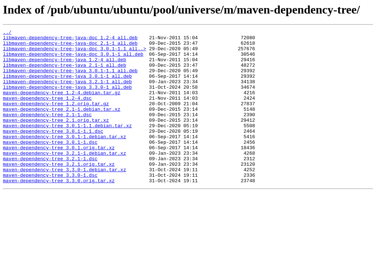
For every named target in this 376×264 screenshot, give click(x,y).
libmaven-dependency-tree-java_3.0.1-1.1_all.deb (70, 79)
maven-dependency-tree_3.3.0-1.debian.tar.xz (64, 198)
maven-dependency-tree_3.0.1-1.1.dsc (53, 151)
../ (7, 33)
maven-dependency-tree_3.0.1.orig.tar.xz (59, 171)
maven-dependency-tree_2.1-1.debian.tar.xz (61, 125)
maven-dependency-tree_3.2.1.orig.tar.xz (59, 191)
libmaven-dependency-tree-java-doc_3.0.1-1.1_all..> (74, 53)
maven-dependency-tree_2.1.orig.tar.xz (56, 138)
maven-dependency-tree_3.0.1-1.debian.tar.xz (64, 158)
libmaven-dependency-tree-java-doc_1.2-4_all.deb (70, 39)
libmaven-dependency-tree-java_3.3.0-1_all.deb (67, 99)
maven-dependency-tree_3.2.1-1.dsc (50, 185)
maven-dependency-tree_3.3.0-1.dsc (50, 204)
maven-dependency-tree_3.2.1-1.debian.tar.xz (64, 178)
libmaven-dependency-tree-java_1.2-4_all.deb (64, 66)
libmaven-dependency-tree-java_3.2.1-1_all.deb (67, 92)
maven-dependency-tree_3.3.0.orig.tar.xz (59, 211)
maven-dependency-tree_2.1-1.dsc (47, 132)
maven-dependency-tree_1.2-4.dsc (47, 112)
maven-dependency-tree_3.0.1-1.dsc (50, 165)
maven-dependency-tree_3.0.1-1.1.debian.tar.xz (67, 145)
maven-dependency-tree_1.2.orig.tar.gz (56, 118)
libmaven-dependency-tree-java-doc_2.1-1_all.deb (70, 46)
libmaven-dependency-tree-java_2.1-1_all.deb (64, 72)
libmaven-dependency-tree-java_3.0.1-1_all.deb (67, 85)
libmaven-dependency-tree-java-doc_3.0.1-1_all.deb (73, 59)
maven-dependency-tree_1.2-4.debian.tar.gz (61, 105)
